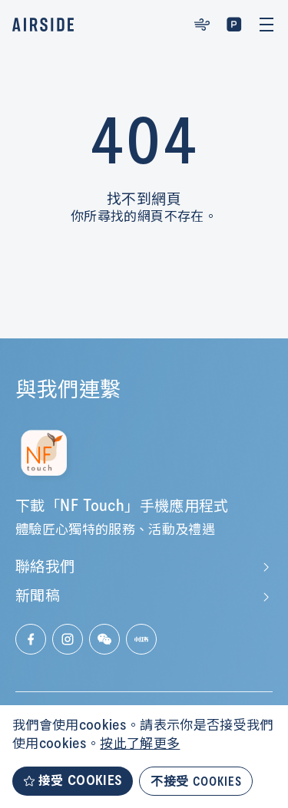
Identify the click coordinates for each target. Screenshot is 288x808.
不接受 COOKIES (196, 780)
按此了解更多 (140, 744)
